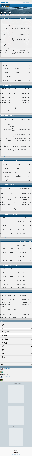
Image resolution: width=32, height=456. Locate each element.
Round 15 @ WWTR (17, 342)
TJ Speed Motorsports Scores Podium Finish (7, 371)
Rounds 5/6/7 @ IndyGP (17, 335)
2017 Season (16, 353)
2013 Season (16, 363)
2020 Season (16, 349)
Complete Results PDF (3, 57)
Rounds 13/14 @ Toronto (17, 340)
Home (1, 14)
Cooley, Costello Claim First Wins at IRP (7, 376)
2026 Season (16, 322)
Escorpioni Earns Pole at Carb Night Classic (7, 373)
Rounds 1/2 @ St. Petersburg (17, 331)
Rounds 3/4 (10, 14)
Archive (16, 364)
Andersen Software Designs (24, 448)
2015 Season (16, 356)
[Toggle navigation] (30, 6)
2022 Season (6, 14)
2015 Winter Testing (16, 359)
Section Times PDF (9, 57)
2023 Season (16, 327)
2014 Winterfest (16, 361)
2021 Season (16, 346)
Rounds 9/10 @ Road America (17, 338)
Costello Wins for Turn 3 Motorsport (6, 368)
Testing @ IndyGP (17, 345)
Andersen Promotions (9, 448)
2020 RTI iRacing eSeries (16, 347)
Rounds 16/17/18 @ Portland (17, 343)
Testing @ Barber (17, 332)
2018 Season (16, 352)
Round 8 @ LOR (17, 336)
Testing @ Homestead (17, 329)
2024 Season (16, 325)
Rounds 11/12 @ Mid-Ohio (17, 339)
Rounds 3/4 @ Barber (17, 334)
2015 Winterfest (16, 357)
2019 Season (16, 350)
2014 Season (16, 360)
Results (3, 14)
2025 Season (16, 324)
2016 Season (16, 354)
